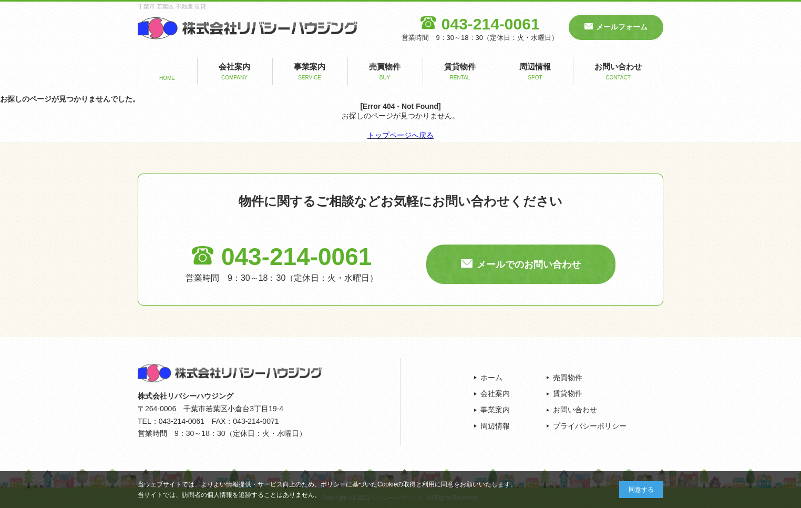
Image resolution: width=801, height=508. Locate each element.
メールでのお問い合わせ (529, 264)
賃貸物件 (460, 72)
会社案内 (234, 72)
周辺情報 (535, 72)
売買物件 (384, 72)
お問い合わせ (618, 72)
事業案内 (309, 72)
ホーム (491, 377)
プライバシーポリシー (590, 426)
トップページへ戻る (400, 135)
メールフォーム (622, 27)
